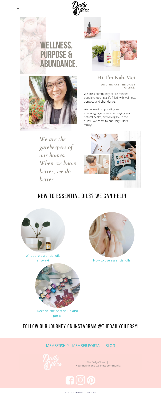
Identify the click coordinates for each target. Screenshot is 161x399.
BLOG (110, 345)
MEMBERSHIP (58, 345)
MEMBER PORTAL (86, 345)
